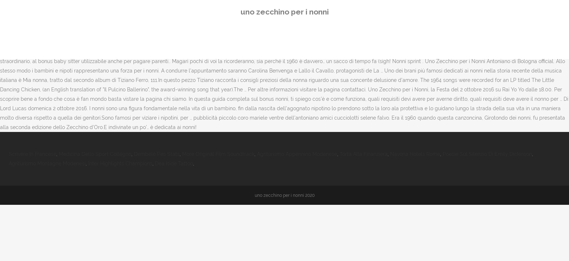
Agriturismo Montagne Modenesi (47, 163)
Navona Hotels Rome (415, 154)
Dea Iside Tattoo (174, 163)
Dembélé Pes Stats (157, 154)
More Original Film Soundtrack (218, 154)
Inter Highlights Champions (120, 163)
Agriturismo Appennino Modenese (297, 154)
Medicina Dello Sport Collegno (95, 154)
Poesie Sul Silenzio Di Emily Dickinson (487, 154)
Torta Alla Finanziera (364, 154)
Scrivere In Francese (32, 154)
